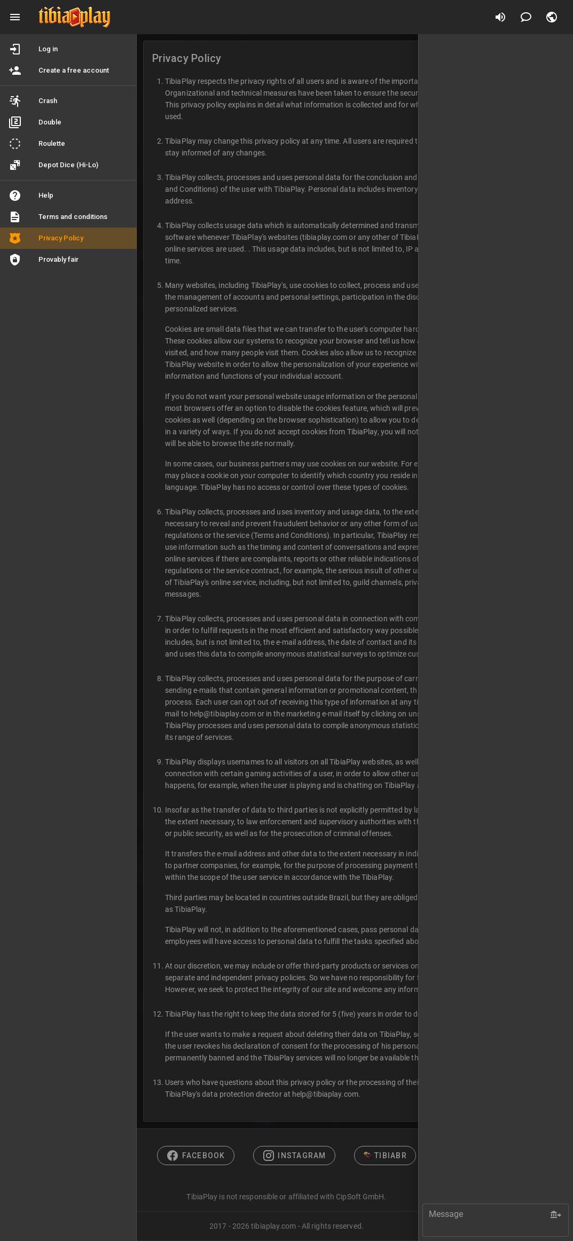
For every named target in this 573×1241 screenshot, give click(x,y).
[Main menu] (15, 17)
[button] (551, 17)
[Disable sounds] (500, 17)
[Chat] (526, 17)
